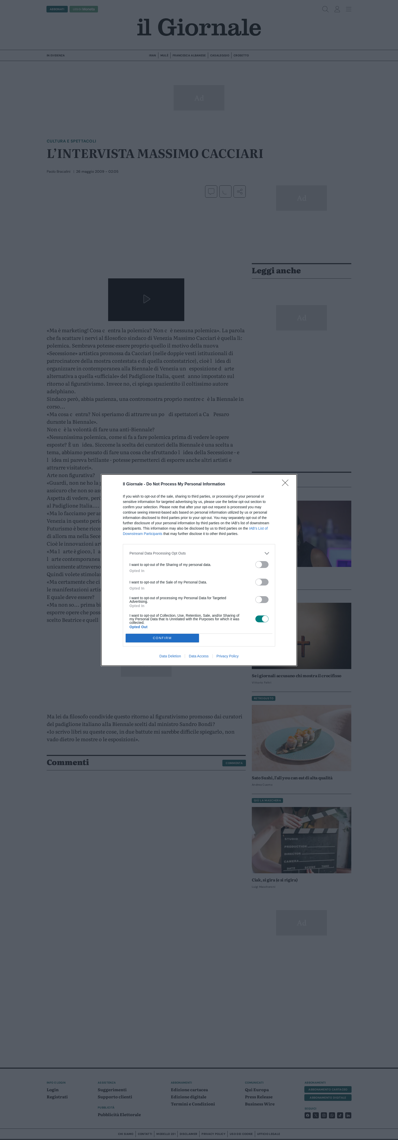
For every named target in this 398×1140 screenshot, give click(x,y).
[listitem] (199, 553)
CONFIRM (162, 638)
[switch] (262, 564)
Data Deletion (170, 656)
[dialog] (199, 570)
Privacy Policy (228, 656)
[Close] (287, 484)
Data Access (199, 656)
